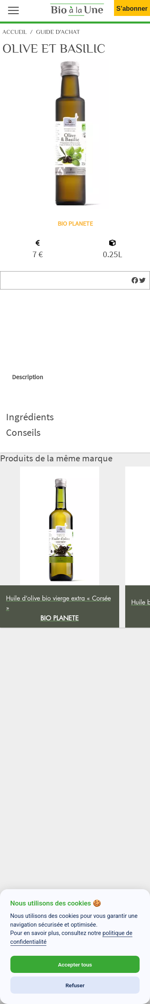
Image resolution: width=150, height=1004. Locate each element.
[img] (135, 280)
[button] (11, 9)
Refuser (75, 985)
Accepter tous (75, 964)
